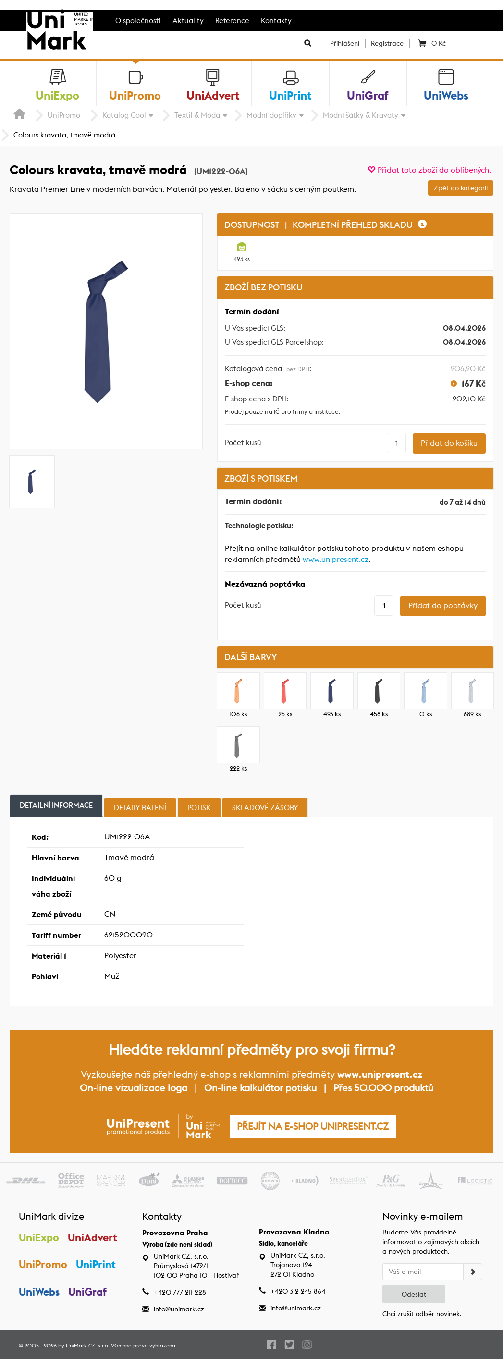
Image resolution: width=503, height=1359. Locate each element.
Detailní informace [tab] (56, 805)
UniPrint (96, 1264)
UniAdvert (93, 1237)
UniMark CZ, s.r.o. (88, 1345)
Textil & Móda (197, 115)
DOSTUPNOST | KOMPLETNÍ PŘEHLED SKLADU (325, 225)
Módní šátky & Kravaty (360, 115)
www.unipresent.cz (335, 559)
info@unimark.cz (179, 1309)
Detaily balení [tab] (140, 807)
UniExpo (39, 1237)
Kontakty (276, 20)
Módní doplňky (271, 115)
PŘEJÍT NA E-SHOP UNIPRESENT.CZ (313, 1126)
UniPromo (64, 115)
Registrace (387, 43)
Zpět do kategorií (461, 188)
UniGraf (88, 1291)
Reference (232, 20)
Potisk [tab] (199, 807)
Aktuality (188, 20)
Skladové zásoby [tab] (265, 807)
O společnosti (138, 20)
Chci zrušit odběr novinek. (422, 1314)
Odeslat (414, 1294)
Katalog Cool (124, 115)
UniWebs (39, 1291)
